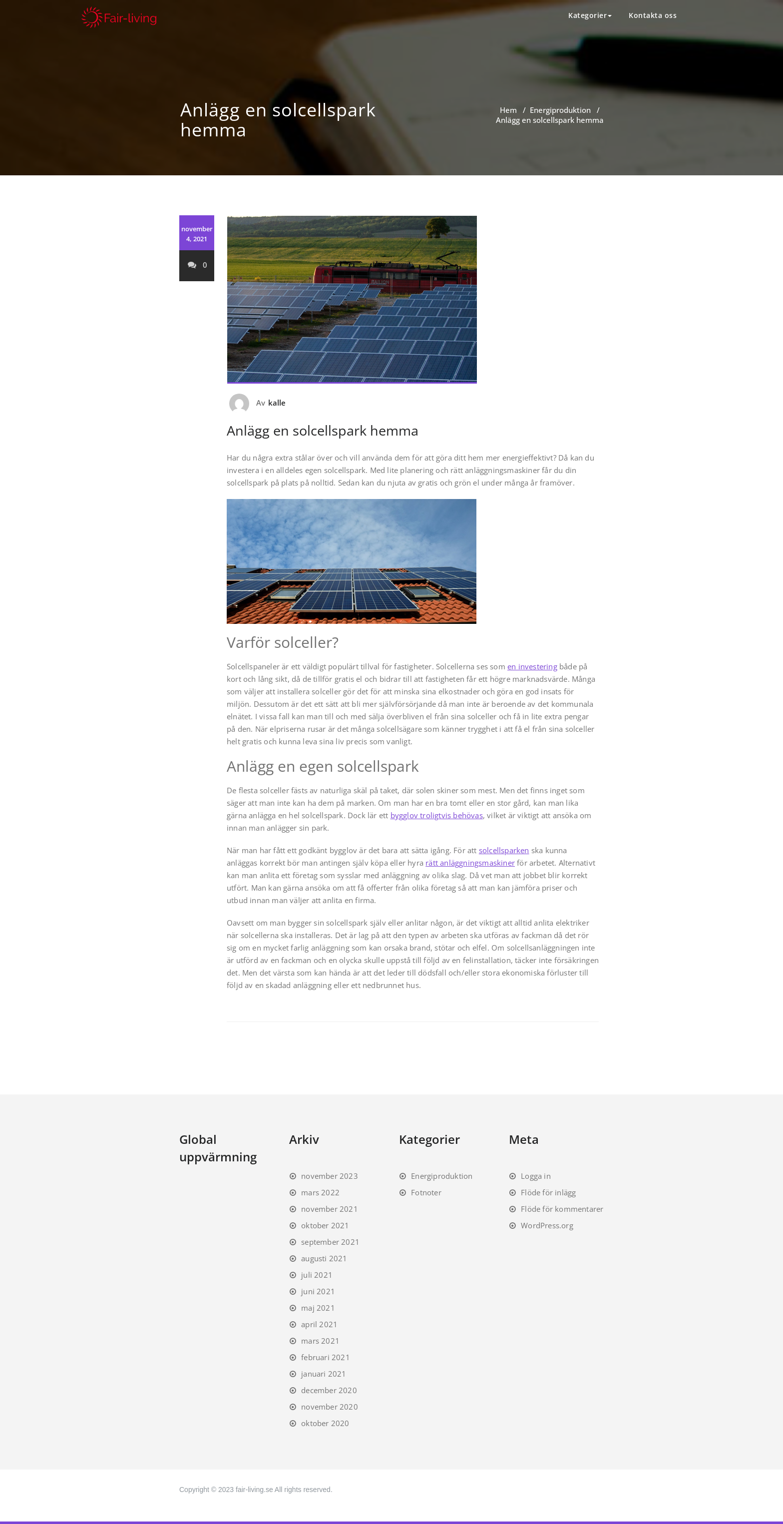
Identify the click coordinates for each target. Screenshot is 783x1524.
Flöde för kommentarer (562, 1209)
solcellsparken (504, 850)
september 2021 (330, 1242)
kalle (277, 403)
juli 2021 (317, 1275)
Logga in (536, 1176)
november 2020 (329, 1407)
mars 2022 (320, 1192)
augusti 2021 (324, 1258)
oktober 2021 (325, 1225)
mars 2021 (320, 1341)
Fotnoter (426, 1192)
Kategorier (590, 15)
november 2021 (329, 1209)
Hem (508, 110)
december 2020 (329, 1390)
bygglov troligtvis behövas (437, 815)
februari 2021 (325, 1357)
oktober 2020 (325, 1423)
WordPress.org (547, 1225)
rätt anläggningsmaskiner (470, 863)
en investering (532, 666)
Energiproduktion (560, 110)
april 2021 (319, 1324)
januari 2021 (323, 1374)
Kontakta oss (653, 15)
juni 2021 (318, 1291)
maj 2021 (318, 1308)
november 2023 (329, 1176)
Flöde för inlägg (548, 1192)
